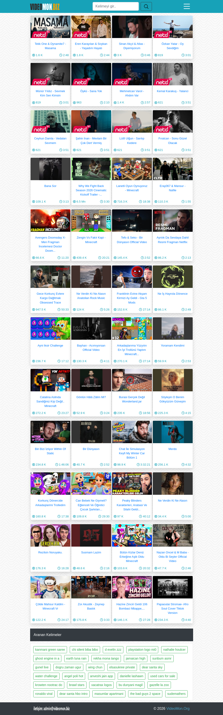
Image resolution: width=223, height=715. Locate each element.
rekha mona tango (106, 658)
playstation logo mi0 (142, 649)
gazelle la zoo (159, 685)
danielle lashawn (131, 676)
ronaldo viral (44, 694)
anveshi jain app (101, 676)
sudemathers (176, 694)
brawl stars (76, 685)
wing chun (95, 667)
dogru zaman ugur (68, 667)
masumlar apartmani (108, 694)
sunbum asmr (162, 658)
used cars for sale (162, 676)
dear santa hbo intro (73, 694)
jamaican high (135, 658)
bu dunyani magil (131, 685)
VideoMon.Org (178, 708)
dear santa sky (152, 667)
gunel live (42, 667)
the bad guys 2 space (145, 694)
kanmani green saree (50, 649)
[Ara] (116, 6)
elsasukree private (122, 667)
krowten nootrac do (48, 685)
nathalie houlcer (174, 649)
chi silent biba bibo (85, 649)
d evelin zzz (113, 649)
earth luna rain (76, 658)
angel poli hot (73, 676)
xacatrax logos (101, 685)
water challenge (46, 676)
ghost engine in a (47, 658)
